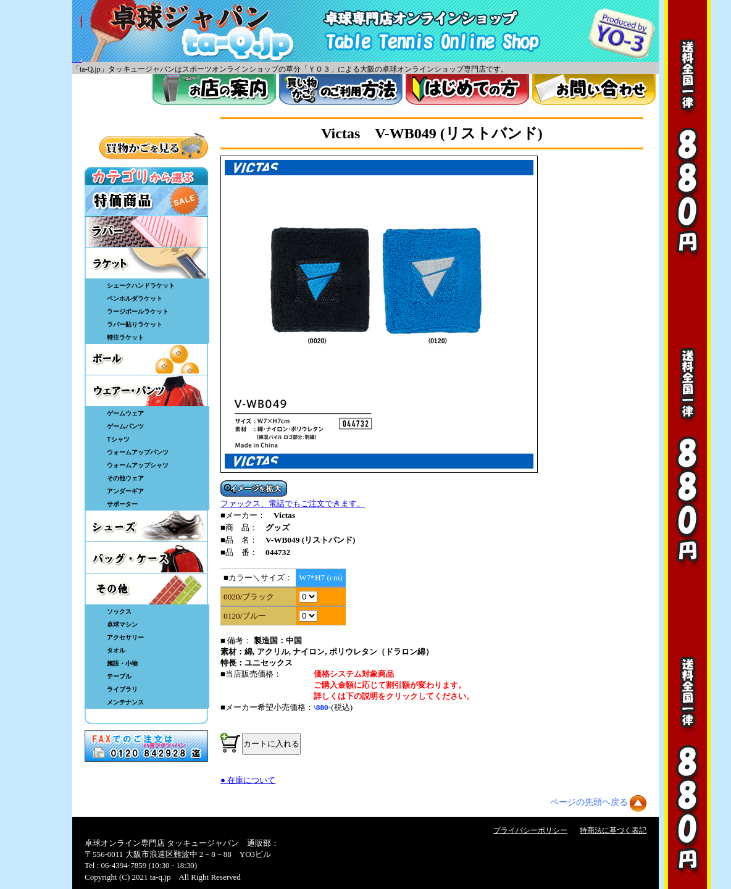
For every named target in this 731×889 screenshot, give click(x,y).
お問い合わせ (594, 89)
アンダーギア (125, 491)
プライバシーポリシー (530, 830)
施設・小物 (122, 663)
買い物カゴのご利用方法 (341, 89)
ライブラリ (122, 689)
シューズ (146, 526)
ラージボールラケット (138, 311)
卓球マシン (122, 624)
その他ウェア (125, 478)
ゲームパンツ (125, 426)
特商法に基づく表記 (613, 830)
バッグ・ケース (146, 557)
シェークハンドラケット (141, 285)
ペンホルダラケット (134, 298)
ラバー (146, 231)
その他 (146, 589)
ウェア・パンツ (146, 390)
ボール (146, 359)
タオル (116, 650)
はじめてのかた (467, 89)
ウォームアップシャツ (138, 465)
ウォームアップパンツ (138, 452)
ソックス (119, 611)
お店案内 (214, 89)
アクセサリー (125, 637)
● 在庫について (247, 780)
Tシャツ (118, 439)
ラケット (146, 263)
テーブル (119, 676)
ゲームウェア (125, 413)
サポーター (122, 504)
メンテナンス (125, 702)
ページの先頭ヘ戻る (589, 802)
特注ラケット (125, 337)
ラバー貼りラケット (134, 324)
